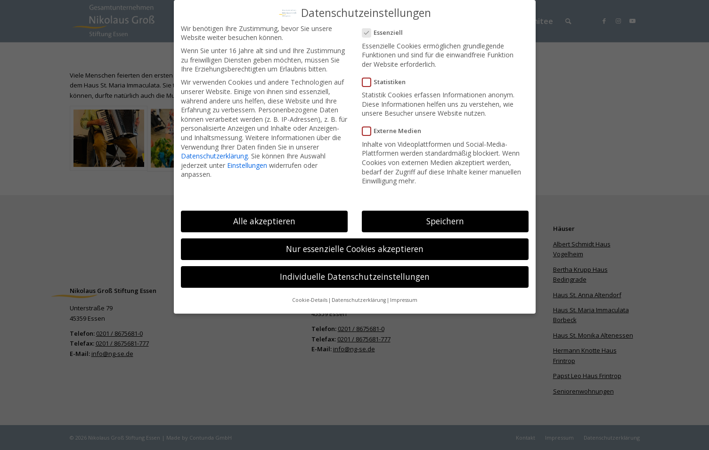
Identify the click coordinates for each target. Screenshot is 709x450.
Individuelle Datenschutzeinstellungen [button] (355, 274)
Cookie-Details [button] (309, 297)
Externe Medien (396, 128)
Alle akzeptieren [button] (264, 218)
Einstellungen (247, 162)
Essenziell (386, 30)
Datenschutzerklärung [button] (359, 297)
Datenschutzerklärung (214, 153)
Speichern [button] (445, 218)
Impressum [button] (403, 297)
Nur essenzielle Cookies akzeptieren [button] (355, 246)
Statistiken (388, 79)
